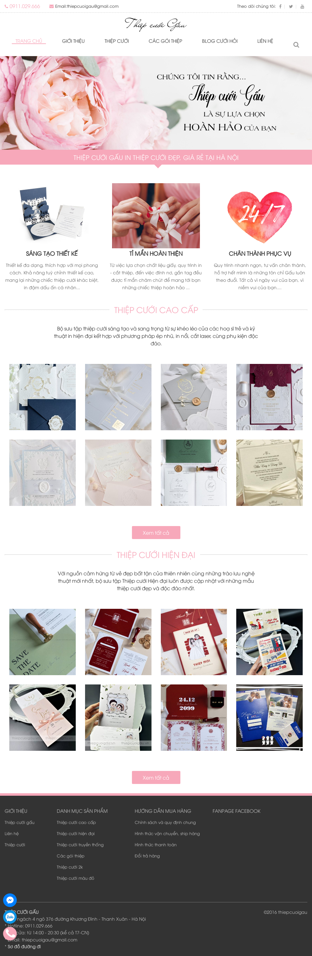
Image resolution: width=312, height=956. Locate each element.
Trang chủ (29, 41)
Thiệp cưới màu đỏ (75, 878)
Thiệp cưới (117, 41)
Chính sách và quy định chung (165, 822)
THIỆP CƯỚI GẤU (21, 912)
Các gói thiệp (165, 41)
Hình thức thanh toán (156, 844)
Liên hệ (265, 41)
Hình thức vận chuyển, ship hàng (167, 833)
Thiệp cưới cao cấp (76, 822)
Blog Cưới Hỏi (219, 41)
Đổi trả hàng (147, 855)
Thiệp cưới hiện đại (76, 833)
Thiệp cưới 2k (70, 867)
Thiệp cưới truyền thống (80, 844)
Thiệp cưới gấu (19, 822)
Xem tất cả (156, 532)
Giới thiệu (73, 41)
